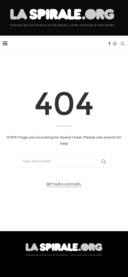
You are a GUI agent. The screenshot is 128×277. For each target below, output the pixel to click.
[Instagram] (114, 43)
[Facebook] (109, 43)
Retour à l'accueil (64, 184)
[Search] (122, 43)
